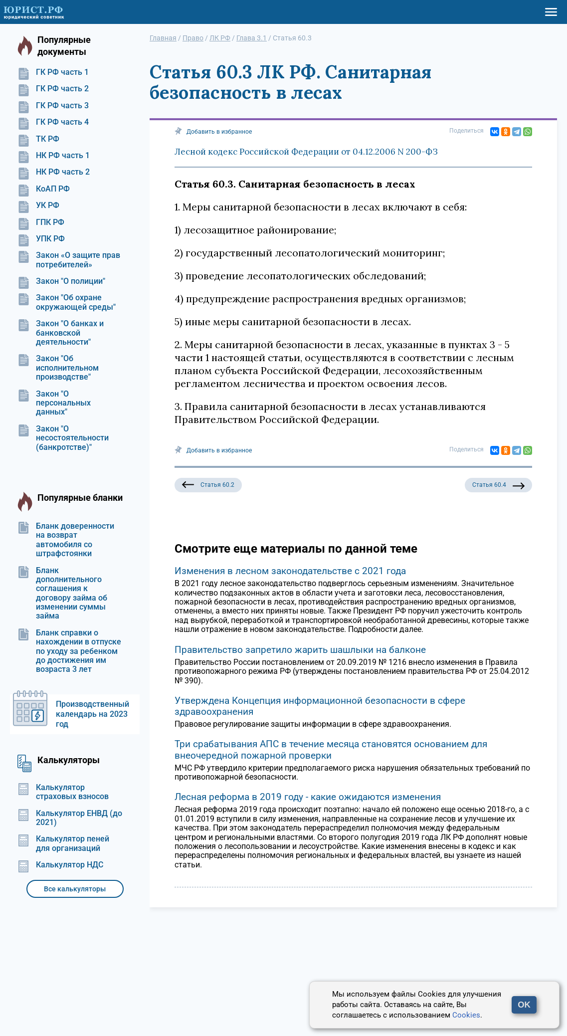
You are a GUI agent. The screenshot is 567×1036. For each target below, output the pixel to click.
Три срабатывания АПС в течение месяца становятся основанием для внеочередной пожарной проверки (331, 749)
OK (524, 1005)
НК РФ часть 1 (53, 155)
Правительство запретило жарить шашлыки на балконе (300, 649)
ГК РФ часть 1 (53, 72)
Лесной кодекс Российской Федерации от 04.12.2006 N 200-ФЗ (306, 151)
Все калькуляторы (75, 889)
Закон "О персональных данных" (54, 403)
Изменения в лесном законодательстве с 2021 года (290, 571)
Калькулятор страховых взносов (63, 792)
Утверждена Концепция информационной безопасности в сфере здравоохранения (320, 706)
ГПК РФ (40, 222)
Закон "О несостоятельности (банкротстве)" (63, 438)
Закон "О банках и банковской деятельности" (60, 333)
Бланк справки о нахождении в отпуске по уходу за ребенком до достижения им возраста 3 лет (69, 651)
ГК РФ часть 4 (53, 122)
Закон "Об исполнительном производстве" (58, 368)
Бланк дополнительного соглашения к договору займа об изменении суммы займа (62, 593)
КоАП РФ (43, 189)
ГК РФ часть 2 (53, 88)
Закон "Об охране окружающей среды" (66, 302)
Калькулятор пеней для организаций (63, 843)
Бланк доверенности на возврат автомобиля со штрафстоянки (65, 540)
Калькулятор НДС (60, 864)
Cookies (466, 1015)
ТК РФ (38, 139)
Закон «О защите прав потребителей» (68, 260)
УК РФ (38, 205)
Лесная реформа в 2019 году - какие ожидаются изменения (308, 797)
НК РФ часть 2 (53, 172)
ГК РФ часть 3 (53, 105)
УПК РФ (41, 238)
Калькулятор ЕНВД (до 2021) (69, 818)
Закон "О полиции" (61, 281)
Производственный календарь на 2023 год (92, 714)
